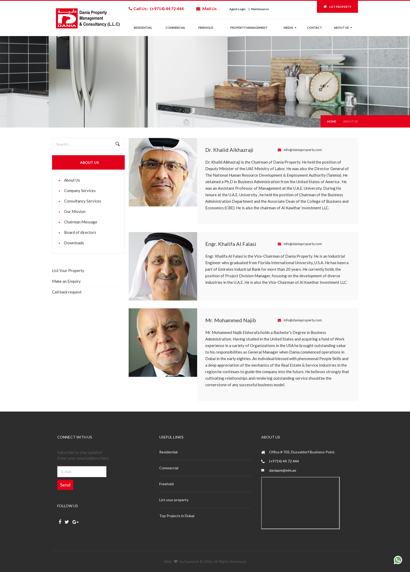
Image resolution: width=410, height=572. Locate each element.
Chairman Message (80, 221)
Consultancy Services (82, 201)
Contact (314, 27)
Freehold (205, 27)
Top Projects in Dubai (176, 515)
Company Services (80, 190)
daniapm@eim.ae (282, 470)
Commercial (175, 27)
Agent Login (237, 9)
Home (331, 121)
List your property (174, 500)
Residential (143, 27)
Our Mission (75, 211)
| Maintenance (259, 9)
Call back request (67, 292)
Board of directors (80, 232)
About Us (350, 121)
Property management (248, 27)
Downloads (74, 242)
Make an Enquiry (66, 281)
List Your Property (68, 270)
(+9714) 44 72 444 (284, 461)
